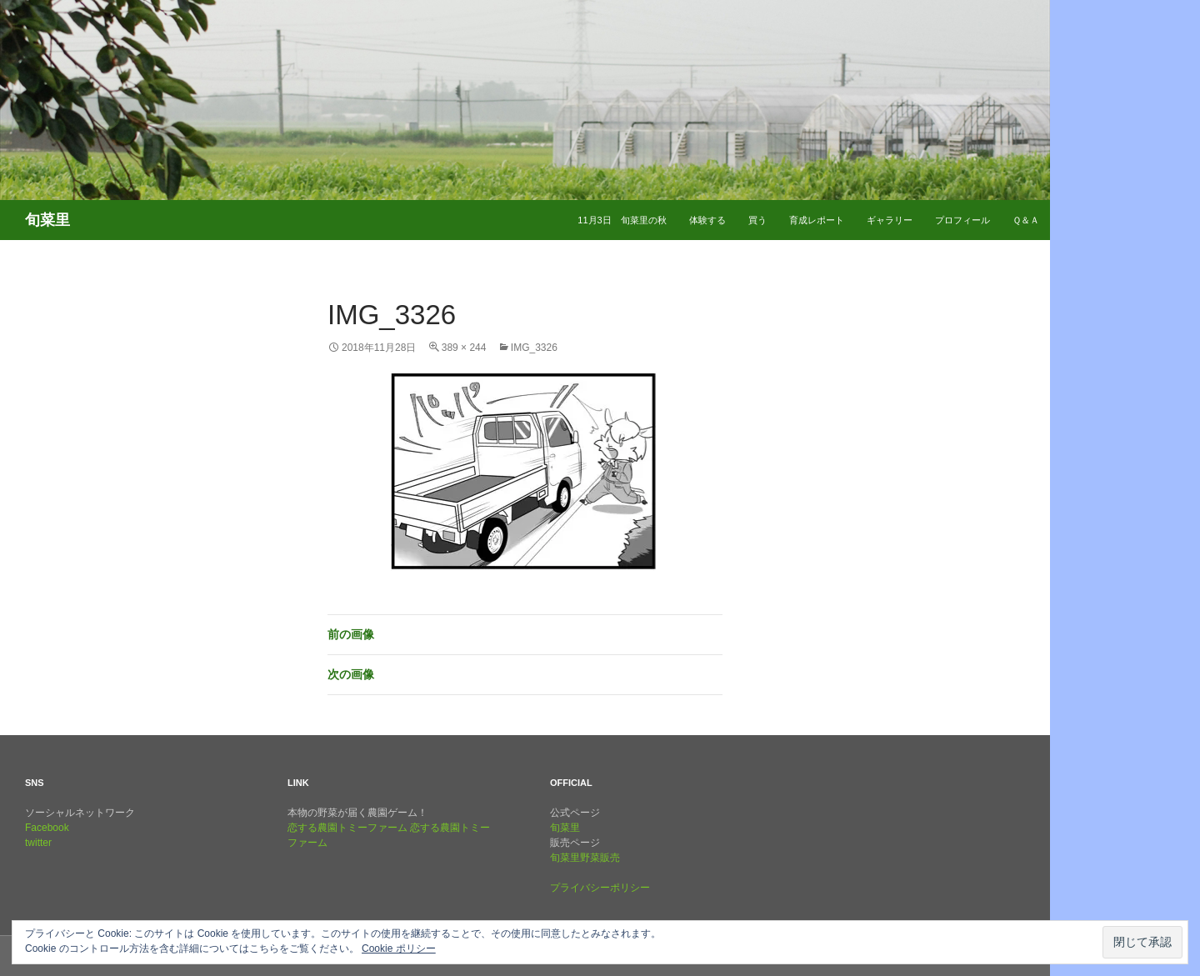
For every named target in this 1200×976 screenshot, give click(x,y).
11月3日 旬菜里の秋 (622, 220)
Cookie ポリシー (399, 948)
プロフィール (962, 220)
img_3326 (534, 347)
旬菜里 (565, 827)
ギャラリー (889, 220)
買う (757, 220)
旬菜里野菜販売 (585, 857)
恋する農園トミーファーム (348, 827)
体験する (707, 220)
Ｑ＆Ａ (1025, 220)
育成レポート (816, 220)
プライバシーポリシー (600, 887)
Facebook (47, 827)
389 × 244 (464, 347)
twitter (38, 842)
